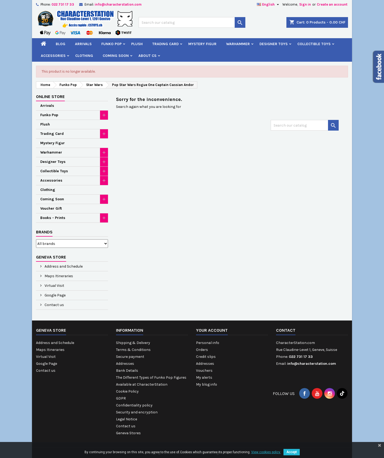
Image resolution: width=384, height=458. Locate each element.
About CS (147, 55)
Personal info (207, 342)
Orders (202, 349)
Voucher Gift (51, 208)
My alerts (204, 377)
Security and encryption (137, 412)
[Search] (192, 22)
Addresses (125, 363)
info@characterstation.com (118, 4)
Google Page (55, 295)
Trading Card (165, 44)
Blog (60, 44)
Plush (137, 44)
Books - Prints (52, 218)
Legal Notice (126, 419)
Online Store (50, 96)
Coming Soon (116, 55)
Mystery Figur (202, 44)
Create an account (332, 4)
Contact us (54, 305)
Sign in (305, 4)
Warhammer (238, 44)
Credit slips (206, 356)
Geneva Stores (128, 433)
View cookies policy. (266, 452)
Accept (291, 452)
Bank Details (127, 370)
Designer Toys (273, 44)
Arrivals (83, 44)
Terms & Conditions (133, 349)
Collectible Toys (314, 44)
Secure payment (130, 356)
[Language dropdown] (268, 4)
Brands (44, 231)
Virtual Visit (54, 285)
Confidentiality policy (134, 405)
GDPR (121, 398)
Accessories (53, 55)
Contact (285, 330)
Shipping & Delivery (133, 342)
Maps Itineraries (58, 276)
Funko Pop (111, 44)
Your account (212, 330)
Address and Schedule (63, 266)
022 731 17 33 (62, 4)
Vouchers (204, 370)
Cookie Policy (127, 391)
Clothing (84, 55)
